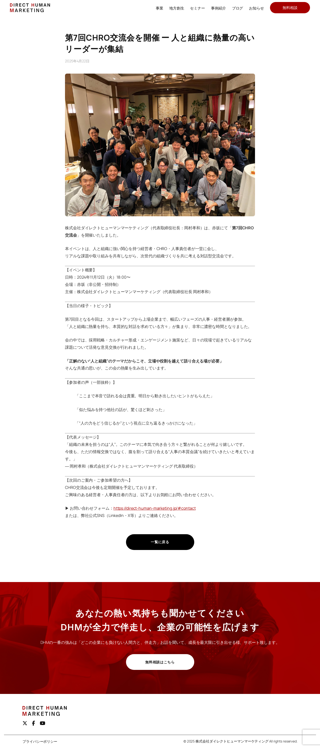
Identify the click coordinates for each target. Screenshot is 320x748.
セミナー (197, 8)
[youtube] (42, 723)
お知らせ (256, 8)
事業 (159, 8)
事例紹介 (218, 8)
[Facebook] (33, 723)
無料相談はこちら (160, 662)
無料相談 (290, 7)
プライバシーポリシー (39, 741)
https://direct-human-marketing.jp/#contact (155, 508)
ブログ (237, 8)
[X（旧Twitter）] (24, 723)
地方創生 (176, 8)
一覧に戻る (160, 541)
